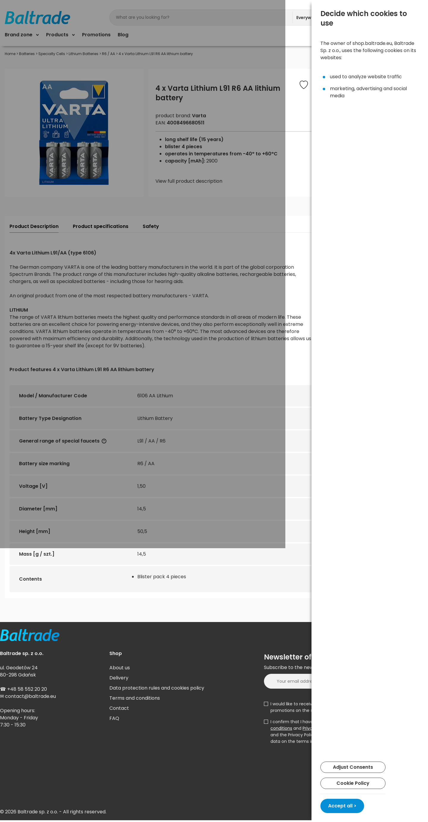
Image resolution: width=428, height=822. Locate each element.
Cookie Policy (352, 783)
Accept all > (342, 805)
